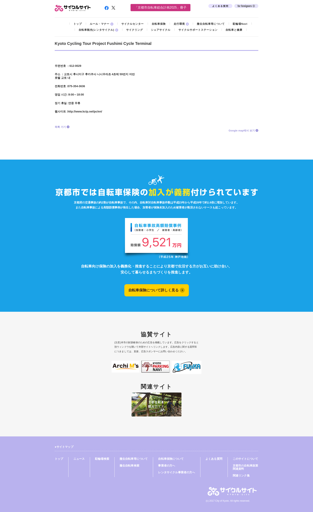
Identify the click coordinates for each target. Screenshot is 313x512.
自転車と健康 (234, 30)
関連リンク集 (241, 475)
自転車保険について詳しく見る (153, 290)
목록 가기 (60, 126)
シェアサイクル (160, 30)
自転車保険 (159, 24)
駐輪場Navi (240, 24)
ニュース (79, 458)
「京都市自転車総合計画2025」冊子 (160, 7)
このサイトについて (245, 458)
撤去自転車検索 (129, 465)
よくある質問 (213, 458)
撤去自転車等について (211, 24)
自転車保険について (171, 458)
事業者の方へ (166, 465)
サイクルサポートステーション (198, 30)
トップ (77, 24)
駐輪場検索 (102, 458)
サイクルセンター (132, 24)
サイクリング (134, 30)
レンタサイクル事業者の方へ (176, 472)
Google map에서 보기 (242, 130)
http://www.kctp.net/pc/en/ (85, 111)
